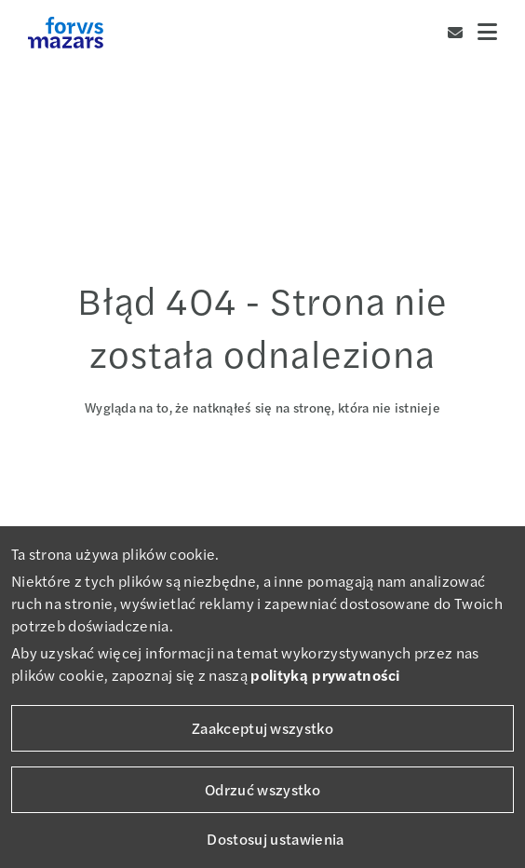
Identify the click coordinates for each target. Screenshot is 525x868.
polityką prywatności (324, 674)
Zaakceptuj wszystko (262, 728)
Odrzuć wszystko (262, 789)
